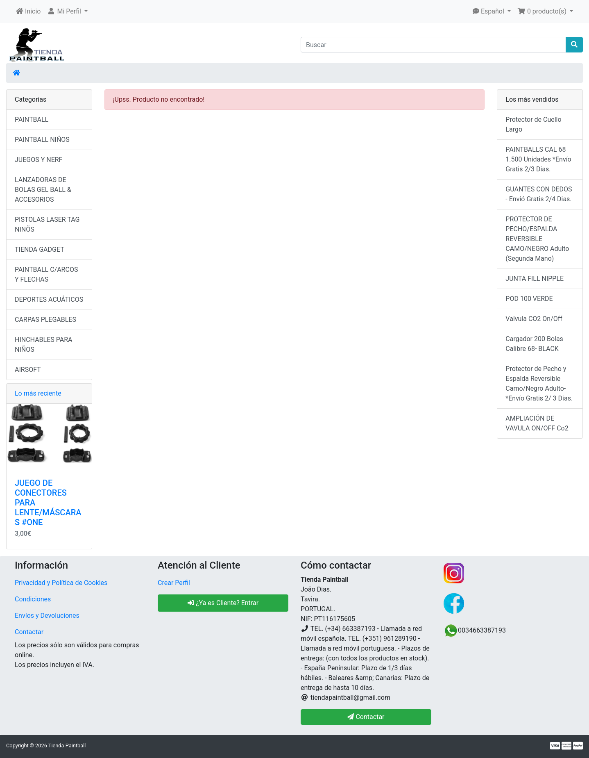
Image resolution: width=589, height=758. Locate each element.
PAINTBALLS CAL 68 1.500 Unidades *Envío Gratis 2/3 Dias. (538, 159)
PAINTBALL (31, 119)
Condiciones (33, 599)
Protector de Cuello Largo (533, 124)
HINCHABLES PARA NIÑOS (43, 344)
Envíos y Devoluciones (47, 615)
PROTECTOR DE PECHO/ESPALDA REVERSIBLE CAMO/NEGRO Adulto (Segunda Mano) (537, 238)
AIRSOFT (28, 369)
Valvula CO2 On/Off (533, 319)
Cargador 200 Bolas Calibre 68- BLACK (534, 344)
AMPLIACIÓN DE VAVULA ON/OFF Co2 (536, 423)
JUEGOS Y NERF (38, 160)
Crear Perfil (174, 583)
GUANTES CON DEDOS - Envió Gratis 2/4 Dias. (538, 194)
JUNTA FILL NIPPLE (534, 278)
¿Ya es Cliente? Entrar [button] (223, 603)
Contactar (29, 632)
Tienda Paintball (67, 745)
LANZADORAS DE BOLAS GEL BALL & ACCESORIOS (43, 189)
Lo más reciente (38, 393)
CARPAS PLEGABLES (45, 319)
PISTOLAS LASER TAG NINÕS (47, 224)
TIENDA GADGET (39, 249)
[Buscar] (433, 44)
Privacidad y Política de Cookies (61, 583)
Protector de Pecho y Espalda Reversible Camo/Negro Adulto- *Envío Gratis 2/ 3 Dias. (539, 383)
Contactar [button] (365, 717)
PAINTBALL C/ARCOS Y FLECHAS (46, 274)
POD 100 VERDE (529, 299)
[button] (67, 11)
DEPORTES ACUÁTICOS (49, 299)
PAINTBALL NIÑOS (42, 139)
